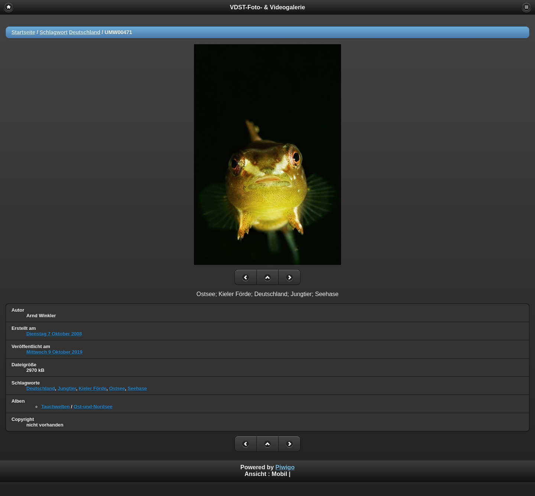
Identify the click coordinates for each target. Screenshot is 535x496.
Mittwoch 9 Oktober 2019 (54, 352)
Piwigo (285, 467)
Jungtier (67, 388)
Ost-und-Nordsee (93, 406)
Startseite (23, 32)
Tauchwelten (55, 406)
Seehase (137, 388)
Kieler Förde (93, 388)
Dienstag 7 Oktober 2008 (54, 334)
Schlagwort (53, 32)
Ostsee (117, 388)
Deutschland (84, 32)
